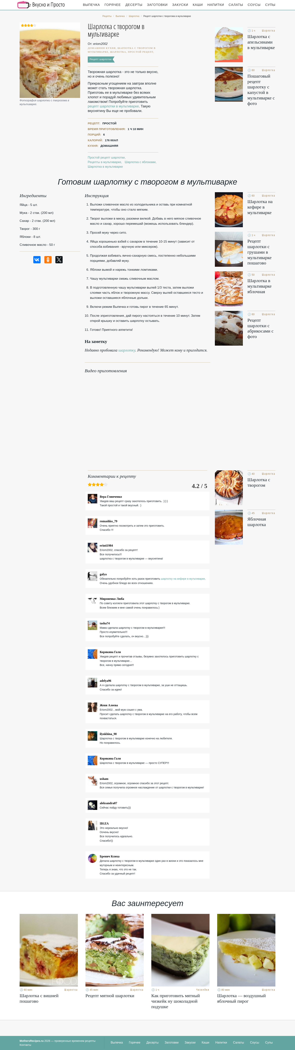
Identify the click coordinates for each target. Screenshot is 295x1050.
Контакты (25, 1044)
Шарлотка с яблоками (140, 162)
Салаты (236, 5)
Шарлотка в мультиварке (105, 166)
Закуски (180, 5)
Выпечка (91, 5)
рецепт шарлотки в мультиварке (113, 106)
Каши (198, 5)
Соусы (254, 5)
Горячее (112, 5)
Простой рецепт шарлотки (106, 157)
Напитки (215, 5)
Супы (270, 5)
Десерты (133, 5)
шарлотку (126, 350)
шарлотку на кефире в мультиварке (183, 578)
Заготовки (157, 5)
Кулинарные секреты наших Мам (41, 5)
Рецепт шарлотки (101, 59)
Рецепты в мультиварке (104, 162)
